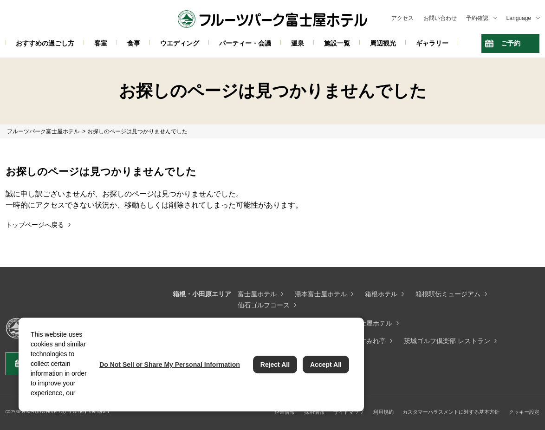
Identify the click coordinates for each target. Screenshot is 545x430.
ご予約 (510, 43)
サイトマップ (348, 412)
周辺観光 (383, 43)
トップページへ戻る (35, 224)
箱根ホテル (381, 294)
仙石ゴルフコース (264, 305)
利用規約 (383, 412)
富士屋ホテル (257, 294)
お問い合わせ (440, 18)
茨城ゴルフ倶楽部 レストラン (447, 341)
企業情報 (284, 412)
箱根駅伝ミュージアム (447, 294)
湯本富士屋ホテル (321, 294)
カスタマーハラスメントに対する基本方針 (451, 412)
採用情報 (314, 412)
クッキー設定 (524, 412)
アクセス (402, 18)
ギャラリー (432, 43)
